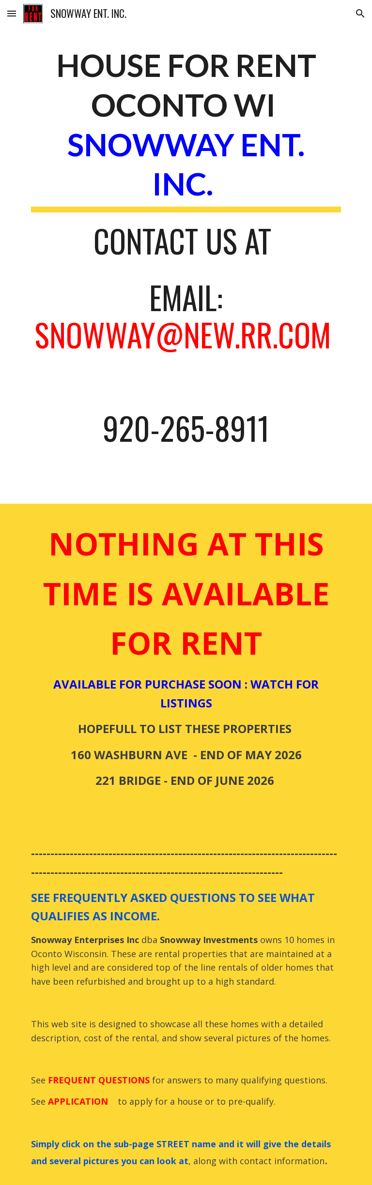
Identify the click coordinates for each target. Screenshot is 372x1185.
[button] (11, 13)
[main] (185, 250)
